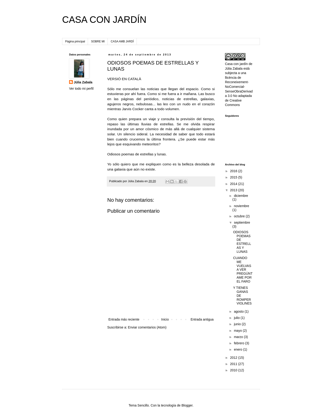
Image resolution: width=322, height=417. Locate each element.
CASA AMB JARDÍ (122, 41)
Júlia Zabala (83, 82)
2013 (234, 190)
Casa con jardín (236, 64)
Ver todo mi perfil (81, 88)
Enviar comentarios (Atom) (147, 327)
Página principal (75, 41)
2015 (234, 177)
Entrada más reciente (123, 319)
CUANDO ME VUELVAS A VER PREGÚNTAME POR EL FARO (242, 269)
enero (238, 349)
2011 (234, 364)
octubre (240, 216)
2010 (234, 370)
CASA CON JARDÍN (104, 19)
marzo (239, 337)
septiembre (242, 222)
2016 (234, 171)
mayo (238, 330)
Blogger (186, 405)
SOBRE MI (98, 41)
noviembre (241, 206)
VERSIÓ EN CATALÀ (124, 79)
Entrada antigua (202, 319)
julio (237, 318)
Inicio (165, 319)
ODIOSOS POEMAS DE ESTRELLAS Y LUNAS (242, 241)
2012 (234, 357)
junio (238, 324)
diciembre (241, 196)
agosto (239, 311)
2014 (234, 184)
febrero (239, 343)
